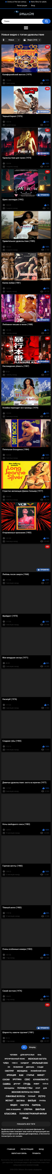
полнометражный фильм (33, 1114)
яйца (25, 1118)
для (45, 1088)
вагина (21, 1100)
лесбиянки (18, 1067)
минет (41, 1075)
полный (31, 1096)
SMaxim (21, 1170)
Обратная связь (19, 1153)
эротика (17, 1079)
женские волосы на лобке (26, 1092)
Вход (33, 6)
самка (7, 1084)
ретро (41, 1096)
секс (27, 1079)
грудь (26, 1084)
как (21, 1075)
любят (36, 1084)
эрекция (11, 1075)
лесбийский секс (38, 1071)
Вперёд (32, 1047)
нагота (24, 1105)
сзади (40, 1067)
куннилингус (40, 1079)
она (39, 1055)
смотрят (9, 1071)
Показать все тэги (26, 1124)
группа (42, 1101)
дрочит (17, 1084)
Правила (36, 1153)
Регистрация (22, 6)
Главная (11, 1149)
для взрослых (27, 1055)
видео (13, 1105)
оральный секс (40, 1063)
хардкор (25, 1063)
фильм (32, 1100)
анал (37, 1088)
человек (13, 1055)
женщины (9, 1088)
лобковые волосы (15, 1096)
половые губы (24, 1088)
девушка (30, 1067)
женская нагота (37, 1059)
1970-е (45, 1084)
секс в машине (13, 1109)
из (9, 1067)
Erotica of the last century (16, 2)
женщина (22, 1071)
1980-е (14, 1063)
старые (30, 1075)
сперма (28, 1109)
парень (36, 1105)
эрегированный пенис (14, 1059)
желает (9, 1100)
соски (6, 1079)
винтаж (40, 1109)
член (6, 1063)
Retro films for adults (39, 2)
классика (10, 1113)
